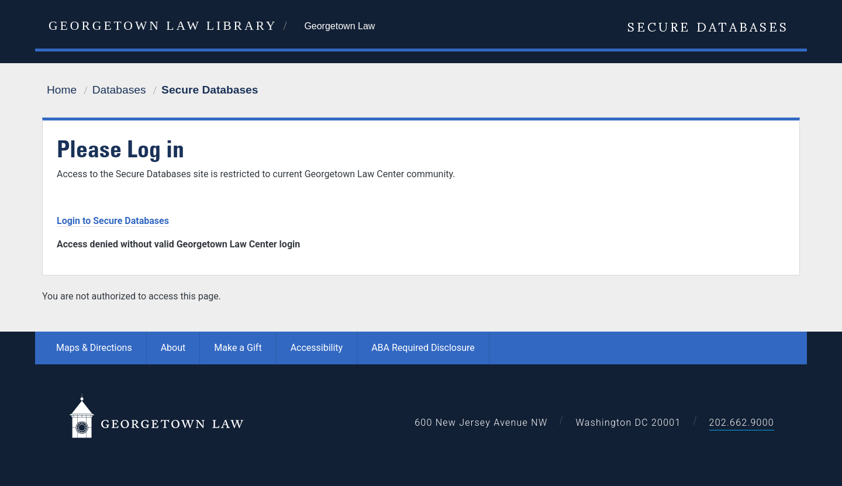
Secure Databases (708, 25)
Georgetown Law (339, 26)
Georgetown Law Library (163, 26)
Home (62, 90)
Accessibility (317, 347)
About (173, 347)
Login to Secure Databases (113, 220)
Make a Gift (237, 347)
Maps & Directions (94, 347)
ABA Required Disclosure (423, 347)
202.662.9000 (741, 422)
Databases (119, 90)
